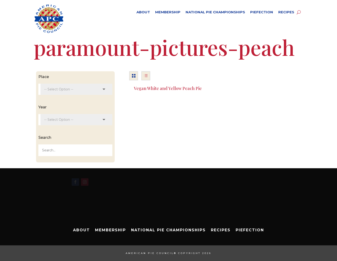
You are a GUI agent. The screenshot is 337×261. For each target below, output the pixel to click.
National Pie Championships (215, 12)
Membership (167, 12)
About (143, 12)
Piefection (261, 12)
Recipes (286, 12)
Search (44, 137)
